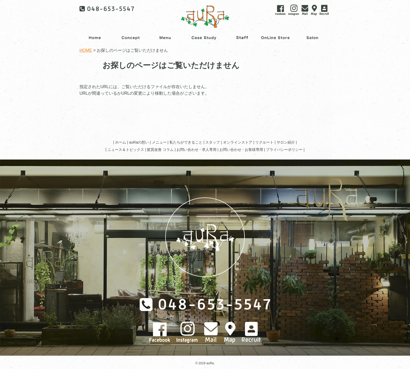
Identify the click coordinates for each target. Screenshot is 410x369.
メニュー (159, 142)
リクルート (264, 142)
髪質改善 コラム (160, 149)
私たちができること (185, 142)
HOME (85, 50)
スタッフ (212, 142)
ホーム (120, 142)
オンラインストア (237, 142)
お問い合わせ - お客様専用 (241, 149)
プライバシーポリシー (284, 149)
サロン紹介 (286, 142)
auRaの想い (139, 142)
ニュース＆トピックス (125, 149)
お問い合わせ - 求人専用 (196, 149)
